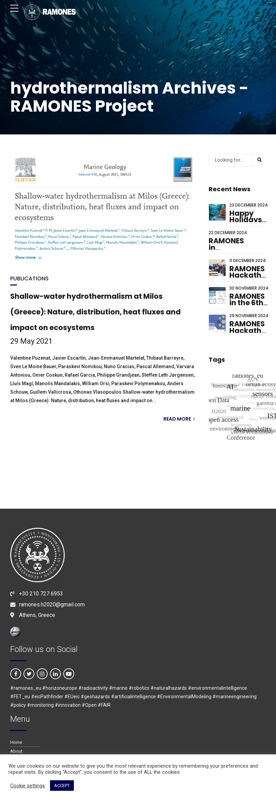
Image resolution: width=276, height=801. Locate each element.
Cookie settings (27, 786)
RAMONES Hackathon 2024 (250, 330)
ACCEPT (62, 785)
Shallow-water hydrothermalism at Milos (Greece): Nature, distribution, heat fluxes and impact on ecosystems (95, 311)
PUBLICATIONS (29, 278)
